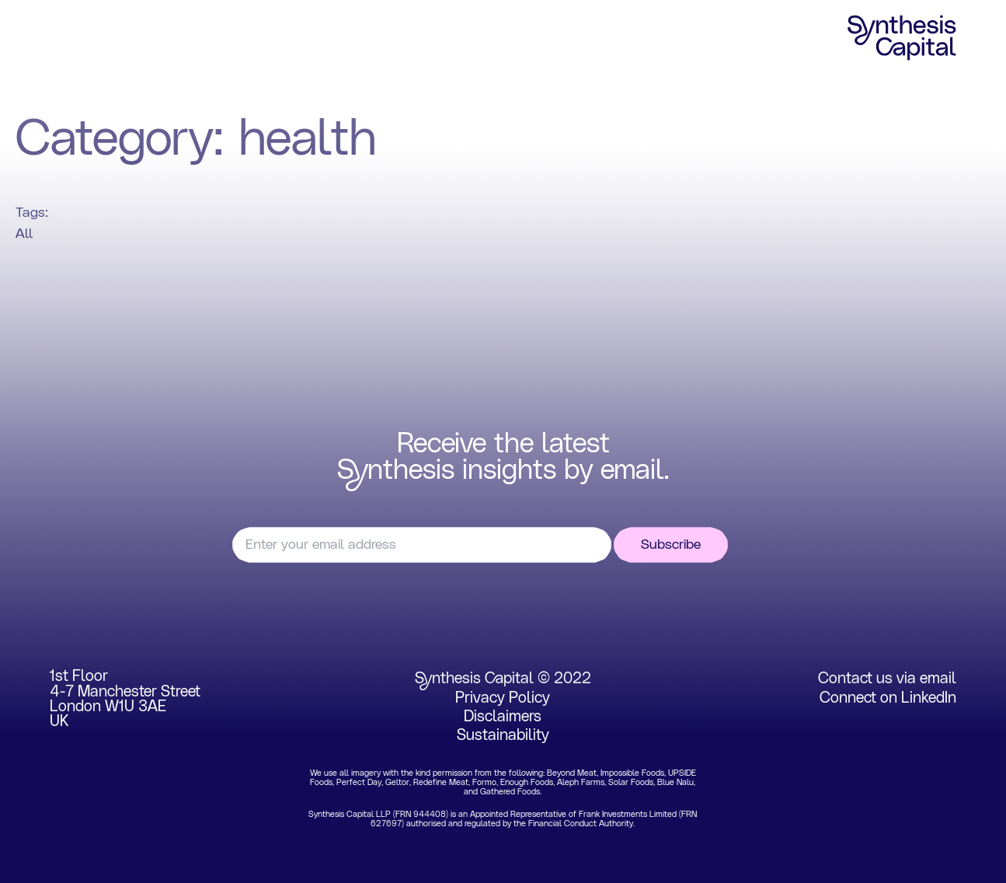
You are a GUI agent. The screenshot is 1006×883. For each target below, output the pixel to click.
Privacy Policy (502, 698)
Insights (503, 38)
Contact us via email (887, 678)
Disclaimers (502, 716)
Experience (333, 38)
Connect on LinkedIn (888, 698)
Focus (147, 38)
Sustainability (503, 735)
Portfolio (233, 38)
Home (70, 38)
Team (422, 38)
